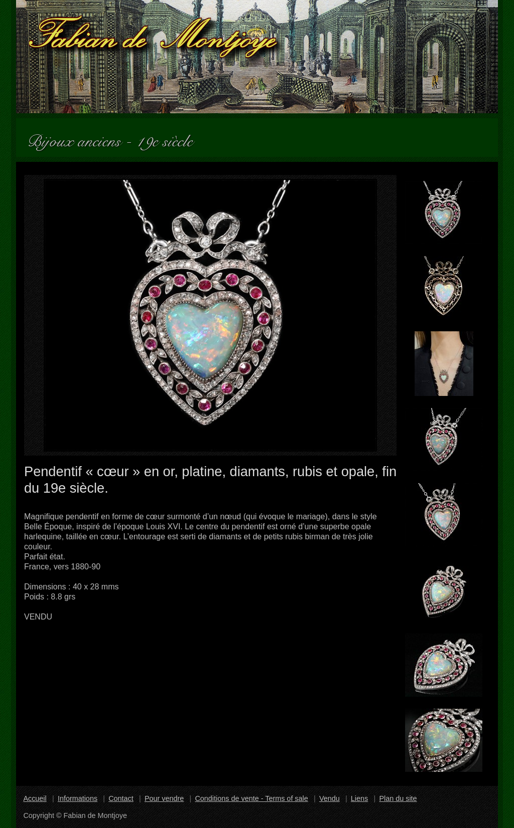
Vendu (329, 798)
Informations (77, 798)
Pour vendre (164, 798)
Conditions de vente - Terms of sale (251, 798)
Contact (121, 798)
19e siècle (168, 137)
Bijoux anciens (78, 137)
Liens (359, 798)
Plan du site (398, 798)
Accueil (34, 798)
